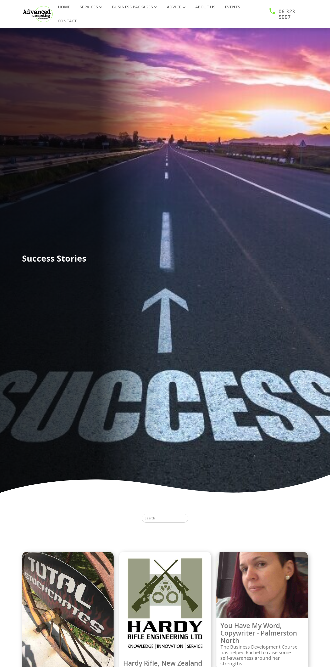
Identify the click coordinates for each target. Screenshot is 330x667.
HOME (64, 7)
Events (232, 7)
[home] (37, 14)
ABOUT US (205, 7)
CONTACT (67, 21)
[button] (91, 7)
